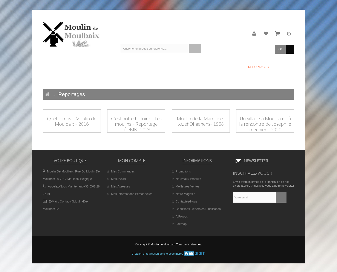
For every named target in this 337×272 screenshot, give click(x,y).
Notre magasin (185, 194)
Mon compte (254, 33)
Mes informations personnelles (131, 194)
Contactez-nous (186, 201)
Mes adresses (120, 186)
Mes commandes (123, 171)
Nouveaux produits (188, 179)
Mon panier (277, 33)
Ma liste (265, 33)
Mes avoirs (118, 179)
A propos (182, 216)
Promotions (183, 171)
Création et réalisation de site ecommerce (168, 253)
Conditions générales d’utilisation (198, 209)
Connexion (288, 33)
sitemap (181, 224)
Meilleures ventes (187, 186)
